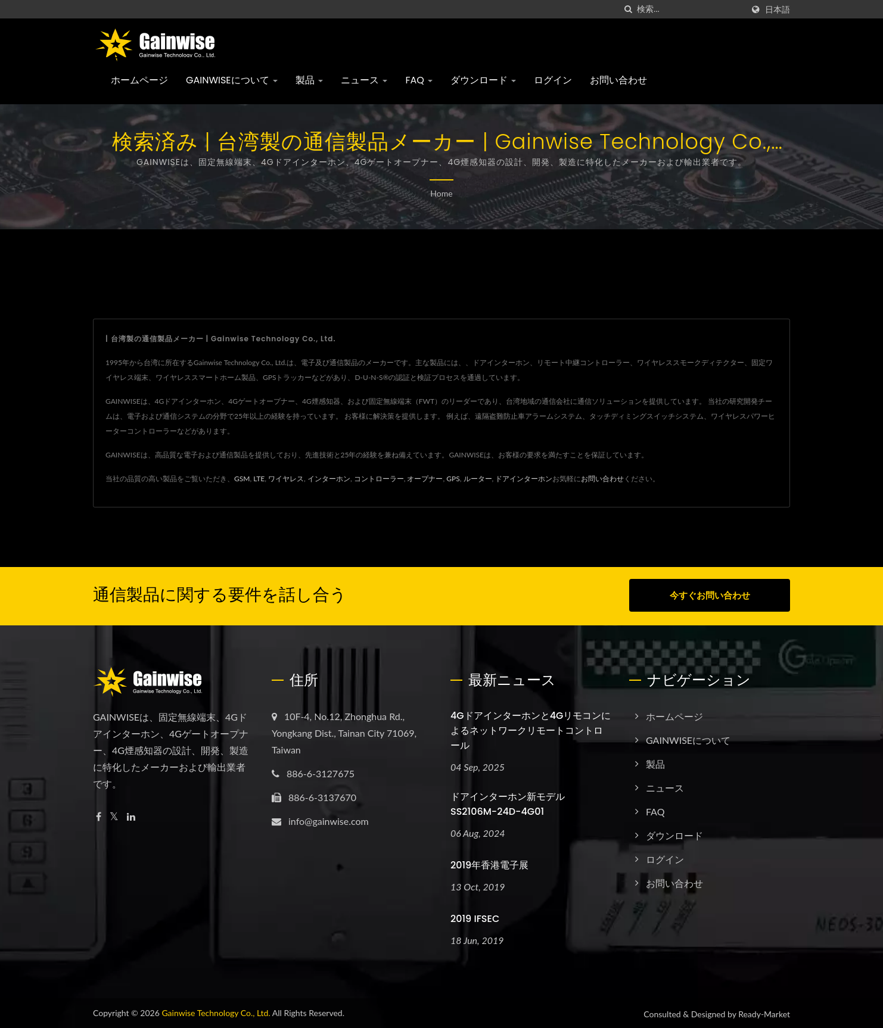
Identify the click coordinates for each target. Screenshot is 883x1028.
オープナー (425, 478)
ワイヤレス (286, 478)
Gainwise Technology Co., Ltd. (215, 1011)
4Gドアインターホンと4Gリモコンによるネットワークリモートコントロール (530, 728)
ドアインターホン (523, 478)
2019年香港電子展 (489, 863)
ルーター (478, 478)
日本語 (777, 9)
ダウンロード (483, 80)
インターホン (328, 478)
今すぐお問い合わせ (710, 595)
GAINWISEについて (232, 80)
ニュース (364, 80)
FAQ (419, 80)
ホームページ (139, 80)
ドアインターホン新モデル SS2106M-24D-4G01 (507, 802)
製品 (309, 80)
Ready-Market (764, 1012)
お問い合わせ (618, 80)
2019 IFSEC (474, 917)
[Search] (690, 9)
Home (441, 193)
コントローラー (379, 478)
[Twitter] (114, 815)
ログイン (553, 80)
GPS (452, 478)
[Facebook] (98, 815)
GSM (242, 478)
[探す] (628, 9)
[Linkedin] (131, 815)
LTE (259, 478)
